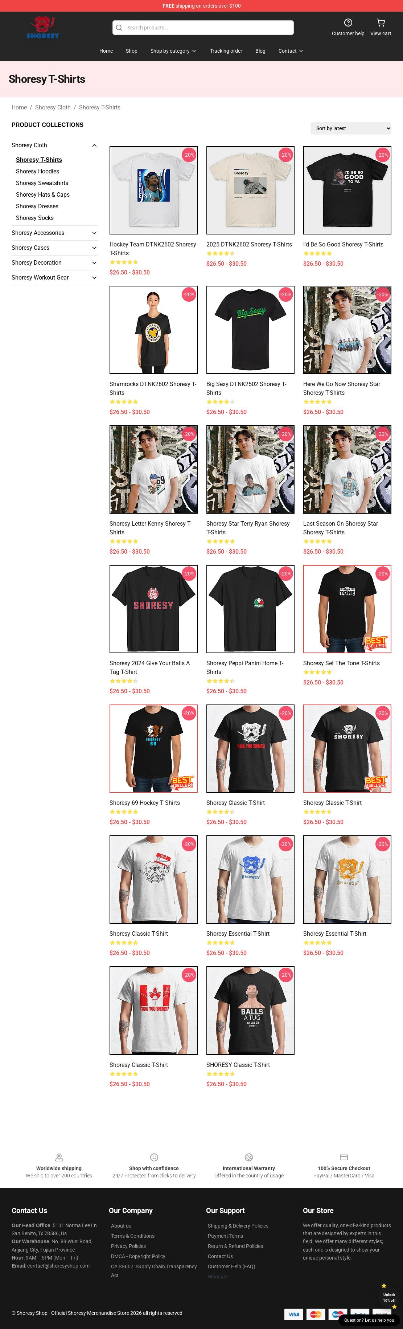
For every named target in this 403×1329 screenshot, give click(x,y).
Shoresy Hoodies (37, 171)
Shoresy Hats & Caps (43, 194)
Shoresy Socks (35, 217)
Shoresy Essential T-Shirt (238, 933)
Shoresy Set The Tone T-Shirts (341, 663)
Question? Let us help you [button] (369, 1320)
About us (121, 1226)
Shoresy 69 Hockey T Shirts (145, 802)
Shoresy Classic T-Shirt (235, 802)
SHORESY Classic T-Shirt (238, 1064)
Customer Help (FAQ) (231, 1266)
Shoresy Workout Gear (40, 277)
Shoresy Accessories (38, 232)
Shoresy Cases (30, 247)
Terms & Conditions (133, 1236)
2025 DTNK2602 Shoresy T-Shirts (249, 244)
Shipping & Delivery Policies (238, 1226)
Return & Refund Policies (235, 1246)
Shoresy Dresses (37, 206)
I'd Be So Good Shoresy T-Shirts (343, 244)
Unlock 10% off (389, 1297)
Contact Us (220, 1256)
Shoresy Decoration (37, 262)
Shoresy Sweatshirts (42, 183)
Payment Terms (225, 1236)
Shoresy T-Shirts (99, 107)
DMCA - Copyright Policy (138, 1256)
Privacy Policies (128, 1246)
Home (19, 107)
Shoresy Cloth (53, 107)
